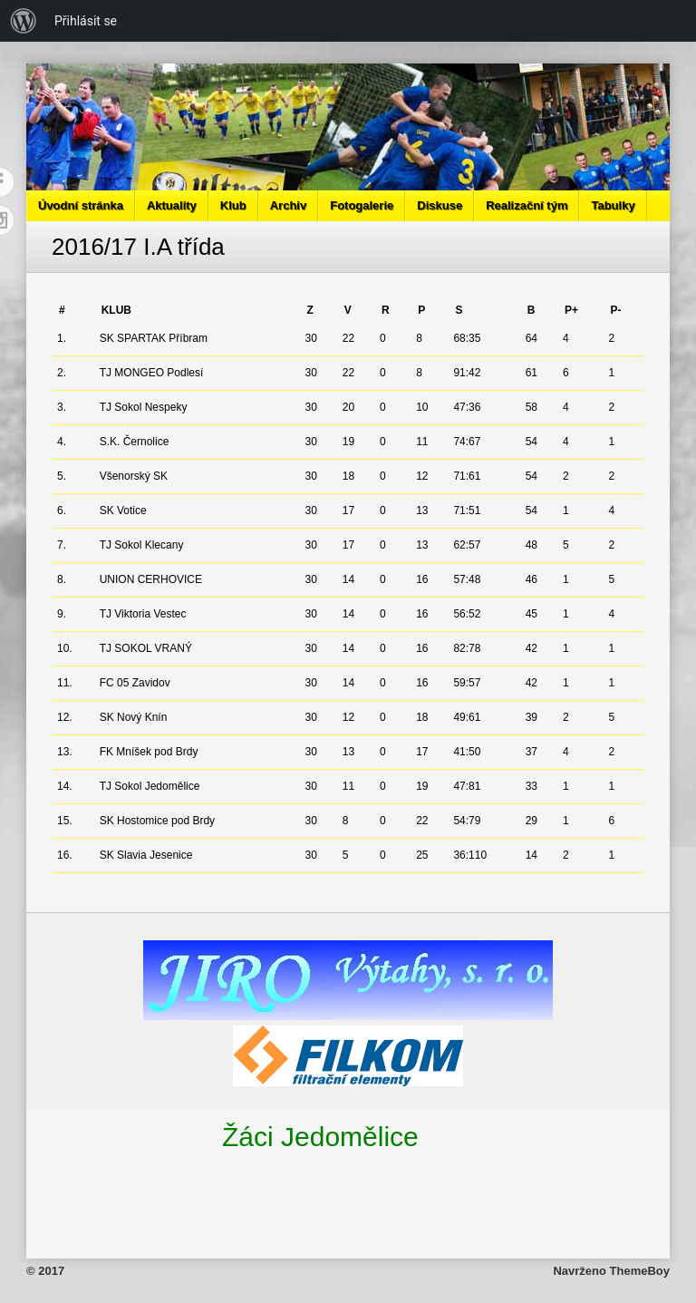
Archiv (288, 205)
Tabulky (612, 205)
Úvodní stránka (80, 205)
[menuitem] (23, 21)
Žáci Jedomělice (320, 1137)
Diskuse (439, 205)
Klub (233, 205)
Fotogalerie (361, 205)
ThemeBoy (640, 1271)
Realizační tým (526, 205)
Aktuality (172, 205)
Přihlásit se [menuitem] (85, 21)
